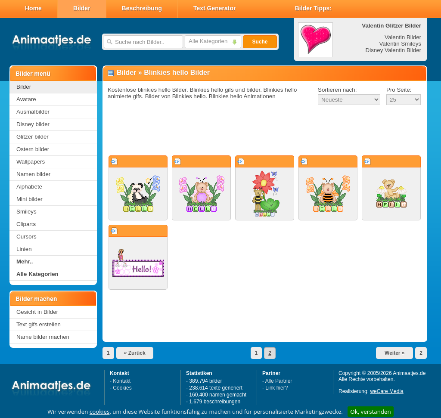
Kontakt (121, 381)
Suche (259, 42)
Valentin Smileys (400, 43)
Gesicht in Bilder (37, 312)
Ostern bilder (32, 149)
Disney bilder (33, 124)
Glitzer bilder (32, 136)
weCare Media (386, 391)
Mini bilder (29, 199)
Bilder (81, 8)
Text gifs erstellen (38, 324)
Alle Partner (278, 381)
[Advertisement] (265, 130)
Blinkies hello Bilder (177, 72)
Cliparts (26, 224)
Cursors (26, 236)
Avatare (26, 99)
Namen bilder (33, 174)
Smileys (26, 211)
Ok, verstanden (370, 411)
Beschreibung (142, 8)
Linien (24, 249)
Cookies (122, 388)
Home (33, 8)
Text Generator (214, 8)
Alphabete (29, 186)
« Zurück (135, 353)
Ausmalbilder (33, 111)
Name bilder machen (42, 337)
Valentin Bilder (403, 37)
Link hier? (276, 388)
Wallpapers (30, 161)
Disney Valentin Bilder (393, 50)
